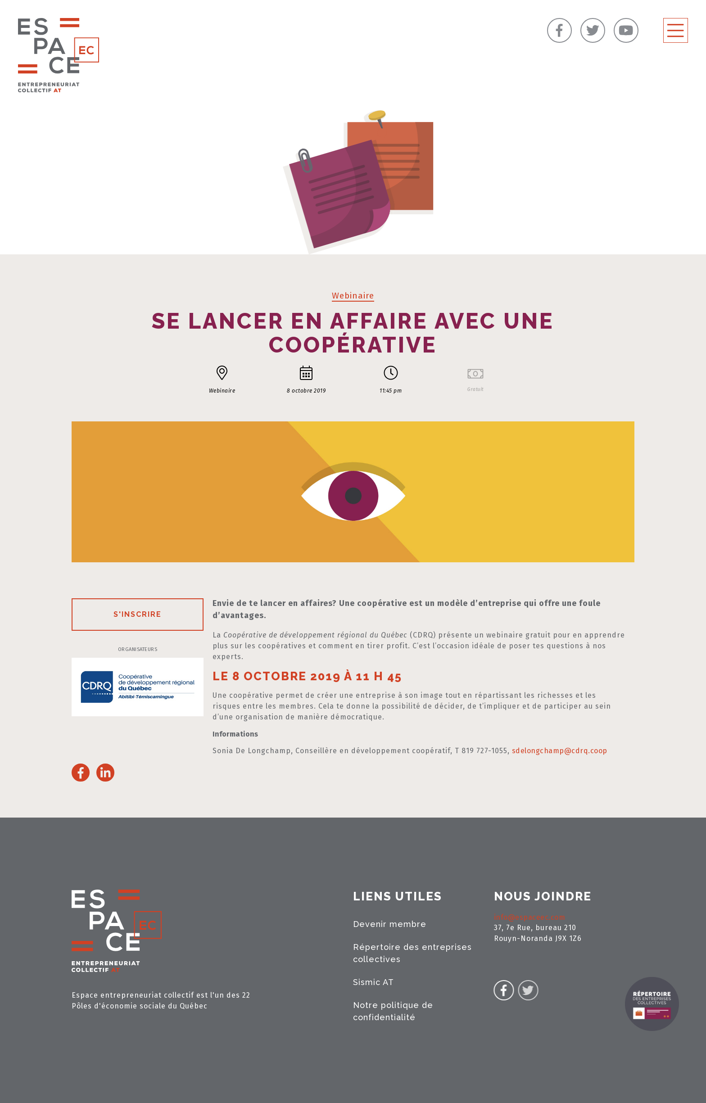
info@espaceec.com (530, 917)
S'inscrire (137, 614)
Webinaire (353, 295)
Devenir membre (389, 924)
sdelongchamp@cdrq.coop (559, 750)
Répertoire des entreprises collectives (412, 953)
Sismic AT (373, 982)
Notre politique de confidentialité (393, 1011)
